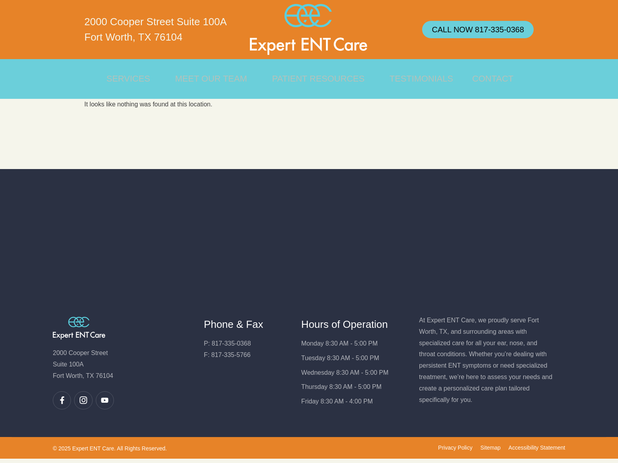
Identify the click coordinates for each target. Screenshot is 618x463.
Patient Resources (320, 79)
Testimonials (421, 79)
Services (129, 79)
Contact (493, 79)
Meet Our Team (212, 79)
